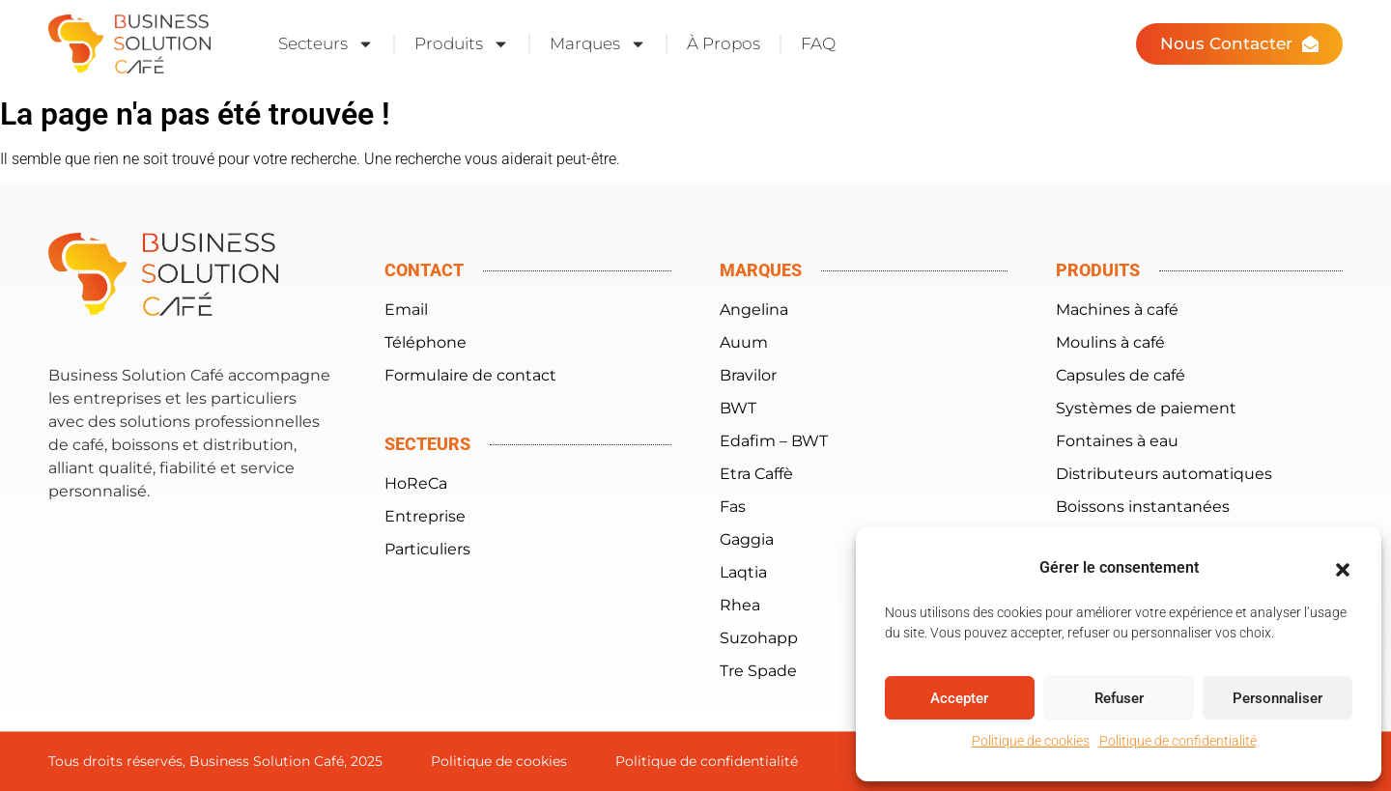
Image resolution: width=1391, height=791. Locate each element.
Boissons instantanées (1143, 506)
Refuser (1119, 698)
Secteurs (326, 44)
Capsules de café (1120, 375)
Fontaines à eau (1117, 441)
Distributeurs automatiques (1164, 474)
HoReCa (415, 483)
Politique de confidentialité (1178, 741)
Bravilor (748, 375)
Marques (598, 44)
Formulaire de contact (470, 375)
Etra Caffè (756, 474)
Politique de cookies (1031, 741)
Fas (733, 506)
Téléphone (425, 342)
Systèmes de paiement (1146, 408)
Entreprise (425, 516)
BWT (738, 408)
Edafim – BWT (774, 441)
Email (406, 309)
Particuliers (427, 549)
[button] (1342, 569)
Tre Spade (758, 671)
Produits (461, 44)
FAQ (818, 43)
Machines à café (1117, 309)
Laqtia (743, 572)
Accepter (959, 698)
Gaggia (747, 539)
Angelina (754, 309)
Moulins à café (1110, 342)
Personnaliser (1277, 698)
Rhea (740, 605)
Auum (744, 342)
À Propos (723, 43)
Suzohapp (759, 638)
